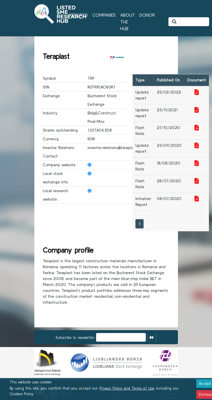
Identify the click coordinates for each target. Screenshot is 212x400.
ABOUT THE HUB (127, 21)
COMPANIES (104, 14)
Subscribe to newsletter (75, 337)
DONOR (147, 14)
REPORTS (78, 14)
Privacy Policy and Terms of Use (126, 388)
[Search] (194, 21)
